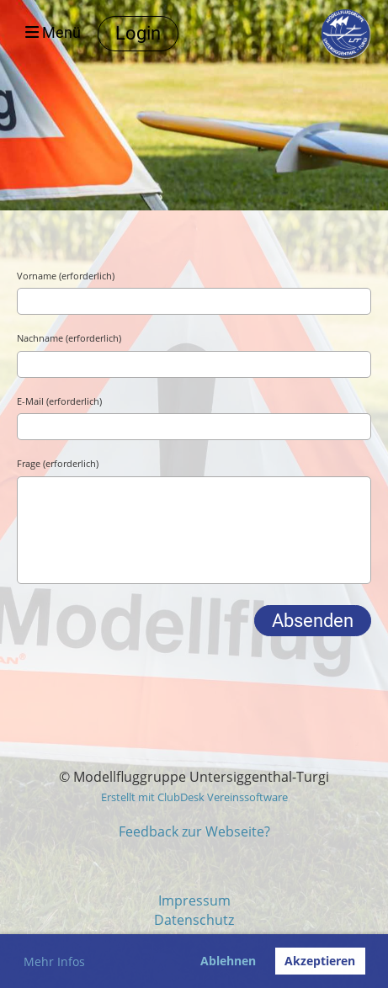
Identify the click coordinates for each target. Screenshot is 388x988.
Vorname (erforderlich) (65, 275)
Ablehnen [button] (228, 961)
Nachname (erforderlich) (69, 338)
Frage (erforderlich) (57, 463)
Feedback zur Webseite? (194, 831)
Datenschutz (194, 920)
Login (138, 33)
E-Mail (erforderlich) (59, 401)
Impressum (194, 900)
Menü (53, 33)
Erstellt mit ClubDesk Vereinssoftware (194, 797)
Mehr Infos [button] (54, 961)
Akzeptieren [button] (319, 961)
